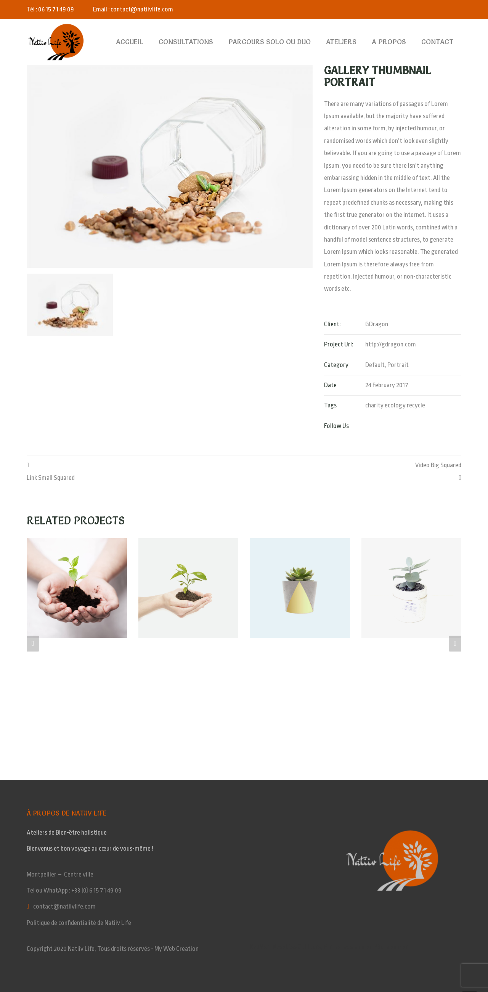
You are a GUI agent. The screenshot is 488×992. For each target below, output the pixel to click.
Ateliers (341, 41)
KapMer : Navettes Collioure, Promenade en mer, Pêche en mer (329, 946)
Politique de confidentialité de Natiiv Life (79, 922)
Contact (437, 41)
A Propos (389, 41)
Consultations (186, 41)
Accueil (129, 41)
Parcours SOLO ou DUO (269, 41)
